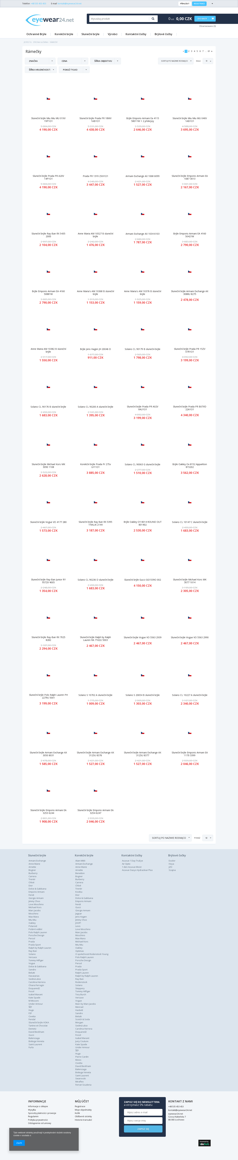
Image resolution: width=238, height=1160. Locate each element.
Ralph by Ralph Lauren (40, 947)
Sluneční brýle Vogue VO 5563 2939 (142, 637)
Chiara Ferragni (36, 985)
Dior (77, 894)
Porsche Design (36, 935)
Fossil (31, 991)
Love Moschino (36, 904)
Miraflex (79, 1081)
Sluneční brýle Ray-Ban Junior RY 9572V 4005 (48, 581)
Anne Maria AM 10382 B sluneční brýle (48, 350)
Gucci (31, 1034)
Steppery (80, 988)
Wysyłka (32, 1109)
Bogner (32, 870)
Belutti (32, 972)
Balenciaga (34, 1038)
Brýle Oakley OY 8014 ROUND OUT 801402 (143, 523)
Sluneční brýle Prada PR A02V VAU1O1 (142, 408)
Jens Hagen (81, 916)
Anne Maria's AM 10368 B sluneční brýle (95, 293)
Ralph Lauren (82, 972)
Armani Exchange (37, 860)
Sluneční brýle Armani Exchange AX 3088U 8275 (189, 293)
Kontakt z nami (133, 1101)
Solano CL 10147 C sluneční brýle (189, 522)
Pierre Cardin (82, 1056)
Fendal (32, 1019)
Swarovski (80, 1078)
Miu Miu (32, 919)
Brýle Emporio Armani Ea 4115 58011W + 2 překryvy (142, 120)
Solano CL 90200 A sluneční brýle (95, 406)
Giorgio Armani (36, 898)
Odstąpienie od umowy (39, 1123)
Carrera (32, 876)
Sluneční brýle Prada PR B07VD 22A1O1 (189, 408)
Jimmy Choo (34, 901)
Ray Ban (79, 978)
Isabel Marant (35, 994)
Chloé (31, 882)
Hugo (31, 1010)
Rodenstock (81, 982)
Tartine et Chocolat (38, 1025)
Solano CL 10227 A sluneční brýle (189, 695)
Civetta (32, 1016)
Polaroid (33, 926)
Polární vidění (35, 929)
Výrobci (112, 34)
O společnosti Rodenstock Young (91, 954)
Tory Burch (80, 994)
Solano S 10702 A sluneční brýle (95, 695)
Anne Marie (34, 863)
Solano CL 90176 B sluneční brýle (48, 406)
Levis (77, 926)
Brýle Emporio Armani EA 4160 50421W (189, 235)
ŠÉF (30, 1006)
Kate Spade (34, 997)
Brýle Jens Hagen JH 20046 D (95, 349)
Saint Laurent (35, 1044)
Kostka (78, 891)
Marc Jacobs (35, 910)
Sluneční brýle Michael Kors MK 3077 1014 (189, 581)
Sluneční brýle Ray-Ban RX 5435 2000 (48, 235)
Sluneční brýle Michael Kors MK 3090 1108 (48, 466)
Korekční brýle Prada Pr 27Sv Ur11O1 (95, 466)
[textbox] (117, 18)
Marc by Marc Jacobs (85, 1003)
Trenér (32, 879)
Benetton (80, 873)
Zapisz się (190, 1129)
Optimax (79, 950)
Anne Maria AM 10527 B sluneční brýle (95, 235)
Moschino (33, 913)
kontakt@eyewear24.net (69, 3)
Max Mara (34, 916)
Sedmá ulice (35, 978)
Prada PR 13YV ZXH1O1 (95, 176)
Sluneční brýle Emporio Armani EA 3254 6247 (96, 812)
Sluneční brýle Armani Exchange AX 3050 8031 (48, 754)
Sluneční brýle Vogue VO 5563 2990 (190, 637)
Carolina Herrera (37, 982)
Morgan (79, 1022)
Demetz (32, 1028)
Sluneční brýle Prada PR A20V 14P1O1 (48, 177)
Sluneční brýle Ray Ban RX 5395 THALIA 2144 (95, 523)
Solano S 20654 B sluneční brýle (143, 695)
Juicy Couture (81, 1041)
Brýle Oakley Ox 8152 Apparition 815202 (189, 466)
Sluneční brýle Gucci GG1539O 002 (142, 579)
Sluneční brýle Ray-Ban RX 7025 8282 (48, 639)
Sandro (32, 969)
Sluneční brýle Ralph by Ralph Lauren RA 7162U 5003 (95, 639)
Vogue (32, 963)
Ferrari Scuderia (83, 1084)
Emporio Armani (36, 891)
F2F (30, 1013)
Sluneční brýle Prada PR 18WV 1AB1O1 (95, 120)
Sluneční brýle (90, 34)
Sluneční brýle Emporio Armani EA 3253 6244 (48, 812)
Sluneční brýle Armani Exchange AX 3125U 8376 (95, 754)
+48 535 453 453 (38, 3)
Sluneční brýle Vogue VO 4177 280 (48, 522)
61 (209, 51)
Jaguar (78, 913)
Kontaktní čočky (136, 34)
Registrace (199, 3)
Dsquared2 (34, 988)
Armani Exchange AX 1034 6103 (142, 233)
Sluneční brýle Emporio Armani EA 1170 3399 (190, 754)
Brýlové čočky (163, 34)
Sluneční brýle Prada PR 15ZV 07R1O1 (189, 350)
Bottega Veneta (36, 1041)
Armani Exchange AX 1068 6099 (142, 176)
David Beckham (36, 1031)
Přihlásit (184, 3)
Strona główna (40, 42)
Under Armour (36, 1003)
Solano (78, 985)
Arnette (32, 866)
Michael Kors (35, 907)
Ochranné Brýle (36, 34)
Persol (32, 938)
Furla (31, 1047)
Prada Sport (35, 944)
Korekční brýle (64, 34)
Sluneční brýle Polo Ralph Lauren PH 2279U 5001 (48, 696)
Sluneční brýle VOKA (39, 1022)
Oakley (32, 922)
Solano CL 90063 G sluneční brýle (142, 464)
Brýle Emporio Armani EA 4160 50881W (48, 293)
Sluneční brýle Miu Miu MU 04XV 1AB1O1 (190, 120)
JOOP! (78, 922)
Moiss (78, 1059)
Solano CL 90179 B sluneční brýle (142, 349)
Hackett (79, 1010)
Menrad (79, 1006)
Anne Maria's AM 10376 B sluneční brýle (142, 293)
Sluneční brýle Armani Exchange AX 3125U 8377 (142, 754)
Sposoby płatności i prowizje (42, 1113)
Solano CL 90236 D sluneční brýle (95, 579)
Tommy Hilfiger (36, 960)
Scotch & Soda (82, 1019)
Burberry (33, 873)
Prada (78, 966)
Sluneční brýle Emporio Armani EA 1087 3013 (190, 177)
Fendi (31, 894)
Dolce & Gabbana (37, 888)
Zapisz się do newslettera (188, 1103)
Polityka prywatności (38, 1119)
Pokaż (198, 61)
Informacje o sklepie (38, 1106)
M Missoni (34, 1000)
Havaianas (34, 975)
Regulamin (33, 1116)
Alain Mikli (80, 860)
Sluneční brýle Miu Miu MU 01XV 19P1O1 (48, 120)
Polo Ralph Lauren (38, 932)
